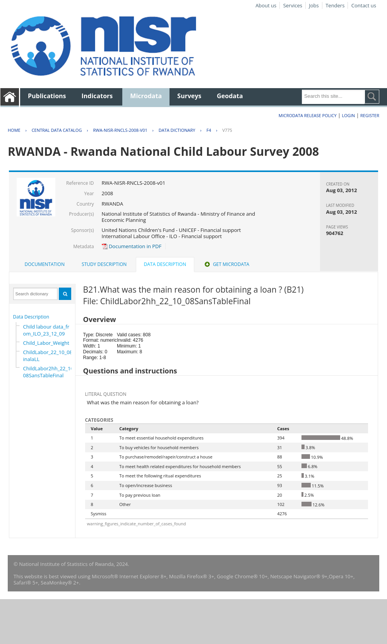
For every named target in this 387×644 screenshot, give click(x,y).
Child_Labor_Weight (46, 342)
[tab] (45, 264)
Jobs (314, 5)
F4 (208, 130)
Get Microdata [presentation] (226, 264)
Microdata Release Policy (308, 115)
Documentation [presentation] (45, 264)
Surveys (189, 96)
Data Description (31, 316)
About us (265, 5)
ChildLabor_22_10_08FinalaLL (49, 356)
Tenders (334, 5)
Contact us (363, 5)
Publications (47, 96)
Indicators (97, 96)
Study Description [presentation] (104, 264)
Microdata (146, 96)
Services (292, 5)
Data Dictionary (177, 130)
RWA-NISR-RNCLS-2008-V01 (120, 130)
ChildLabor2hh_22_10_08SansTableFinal (49, 372)
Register (369, 115)
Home (14, 130)
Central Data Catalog (57, 130)
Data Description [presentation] (165, 264)
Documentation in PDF (132, 246)
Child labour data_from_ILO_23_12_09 (46, 330)
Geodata (230, 96)
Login (348, 115)
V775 (227, 130)
